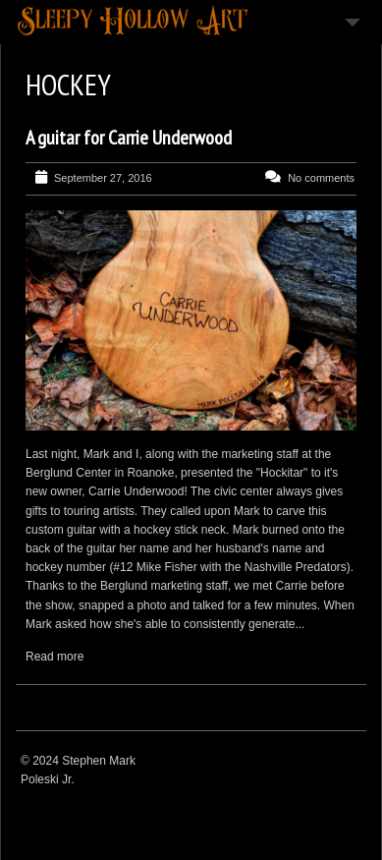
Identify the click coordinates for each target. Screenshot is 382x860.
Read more (54, 656)
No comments (321, 178)
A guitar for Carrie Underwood (129, 137)
